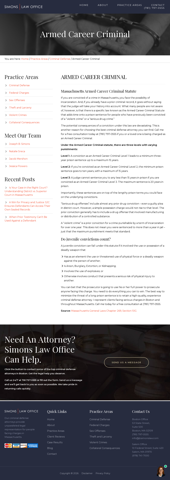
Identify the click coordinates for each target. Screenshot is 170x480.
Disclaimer (87, 473)
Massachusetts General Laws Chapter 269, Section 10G (104, 310)
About (51, 425)
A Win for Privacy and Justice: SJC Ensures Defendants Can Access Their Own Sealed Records (27, 206)
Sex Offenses (17, 100)
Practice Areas (55, 430)
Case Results (54, 442)
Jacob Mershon (18, 158)
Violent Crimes (18, 115)
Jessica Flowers (18, 166)
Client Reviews (56, 436)
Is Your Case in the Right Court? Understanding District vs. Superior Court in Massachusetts (26, 191)
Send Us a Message (126, 362)
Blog (50, 448)
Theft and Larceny (20, 107)
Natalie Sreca (17, 151)
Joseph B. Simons (19, 144)
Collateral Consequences (24, 122)
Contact (52, 453)
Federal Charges (19, 92)
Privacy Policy (103, 473)
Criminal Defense (19, 85)
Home (51, 419)
